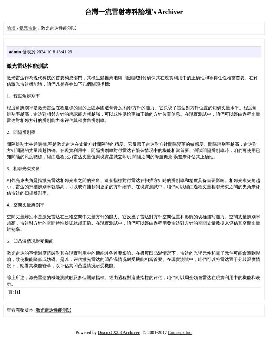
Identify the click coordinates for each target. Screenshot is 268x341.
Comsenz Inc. (180, 332)
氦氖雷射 (28, 28)
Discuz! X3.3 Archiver (119, 332)
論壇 (11, 28)
